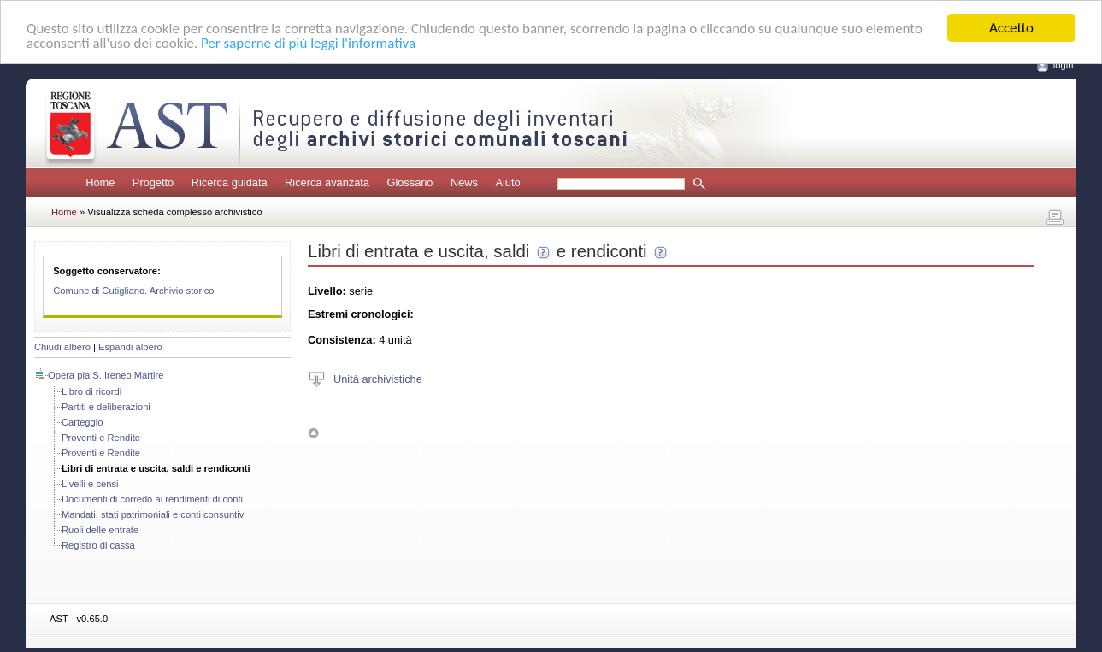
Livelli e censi (90, 484)
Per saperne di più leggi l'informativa (308, 43)
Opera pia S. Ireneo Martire (106, 375)
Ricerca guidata (230, 182)
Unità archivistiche (377, 378)
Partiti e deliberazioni (106, 407)
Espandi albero (130, 347)
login (1063, 65)
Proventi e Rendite (101, 437)
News (464, 182)
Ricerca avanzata (327, 182)
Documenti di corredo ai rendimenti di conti (152, 499)
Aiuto (507, 182)
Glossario (409, 182)
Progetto (153, 182)
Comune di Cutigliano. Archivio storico (133, 290)
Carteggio (82, 422)
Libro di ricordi (91, 391)
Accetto (1011, 28)
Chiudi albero (62, 347)
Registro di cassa (98, 545)
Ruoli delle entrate (100, 530)
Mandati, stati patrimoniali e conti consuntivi (154, 514)
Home (100, 182)
